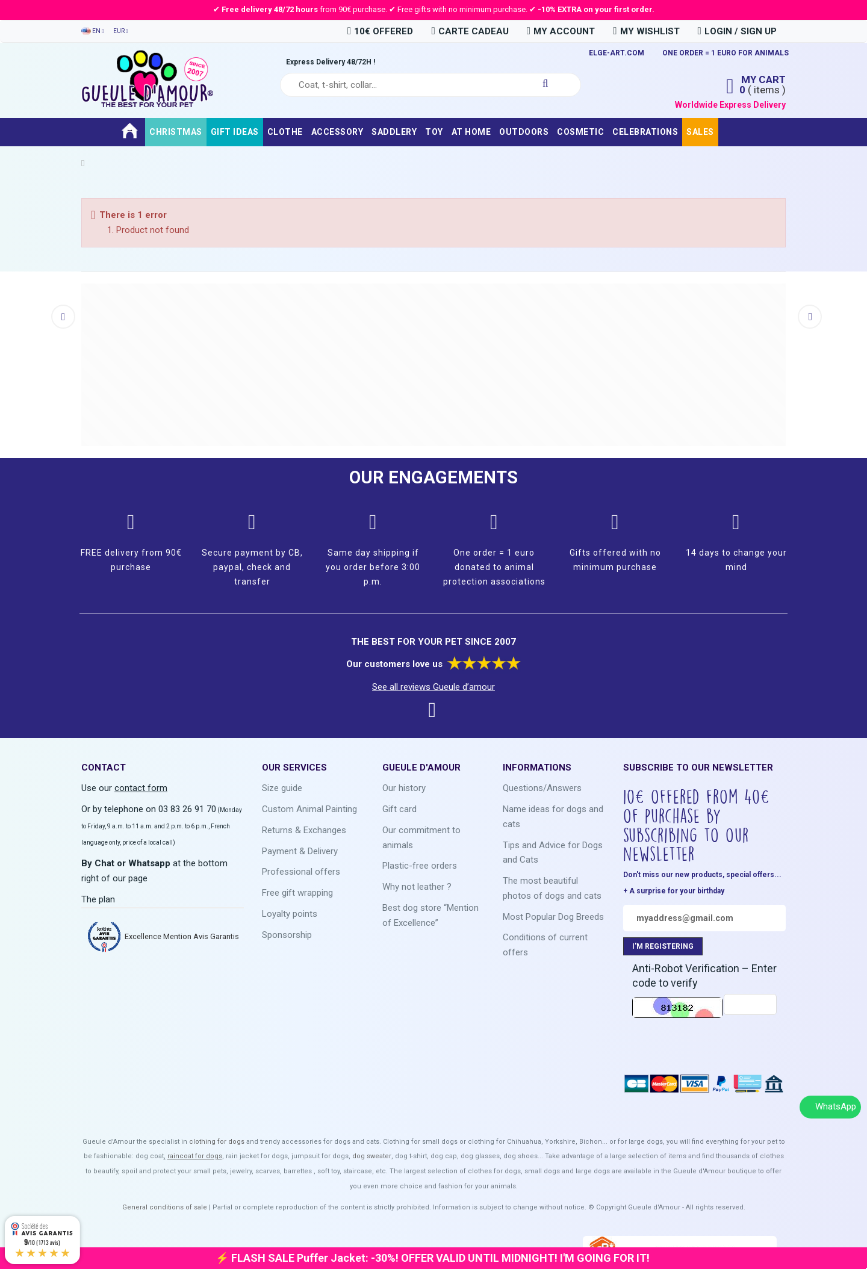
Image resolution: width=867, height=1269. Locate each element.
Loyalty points (289, 913)
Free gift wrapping (297, 892)
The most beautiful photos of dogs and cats (552, 888)
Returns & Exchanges (304, 830)
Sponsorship (287, 934)
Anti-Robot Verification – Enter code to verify (704, 976)
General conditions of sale (164, 1207)
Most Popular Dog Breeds (553, 916)
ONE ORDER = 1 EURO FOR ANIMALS (725, 53)
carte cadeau (469, 31)
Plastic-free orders (419, 865)
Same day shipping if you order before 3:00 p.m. (373, 567)
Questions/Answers (542, 788)
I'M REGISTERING (663, 946)
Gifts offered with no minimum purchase (615, 560)
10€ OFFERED (380, 31)
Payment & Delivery (300, 851)
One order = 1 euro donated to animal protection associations (494, 567)
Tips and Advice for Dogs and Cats (553, 853)
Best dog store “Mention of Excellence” (430, 915)
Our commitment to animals (421, 838)
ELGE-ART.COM (616, 53)
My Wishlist (646, 31)
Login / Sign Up (737, 31)
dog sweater (371, 1156)
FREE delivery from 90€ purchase (131, 560)
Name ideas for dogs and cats (553, 817)
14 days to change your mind (736, 560)
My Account (561, 31)
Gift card (399, 809)
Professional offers (301, 871)
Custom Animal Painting (309, 809)
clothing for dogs (216, 1142)
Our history (404, 788)
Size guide (282, 788)
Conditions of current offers (545, 945)
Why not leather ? (417, 886)
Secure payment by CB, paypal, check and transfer (252, 567)
